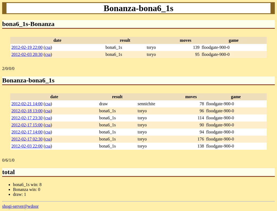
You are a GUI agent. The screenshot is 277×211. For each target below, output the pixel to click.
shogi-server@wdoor (20, 206)
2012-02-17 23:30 (26, 118)
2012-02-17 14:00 (26, 132)
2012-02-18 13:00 (26, 110)
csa (48, 47)
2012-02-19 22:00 (26, 47)
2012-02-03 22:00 (26, 146)
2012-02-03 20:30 (26, 54)
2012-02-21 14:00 (26, 103)
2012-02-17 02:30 (26, 139)
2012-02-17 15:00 (26, 125)
